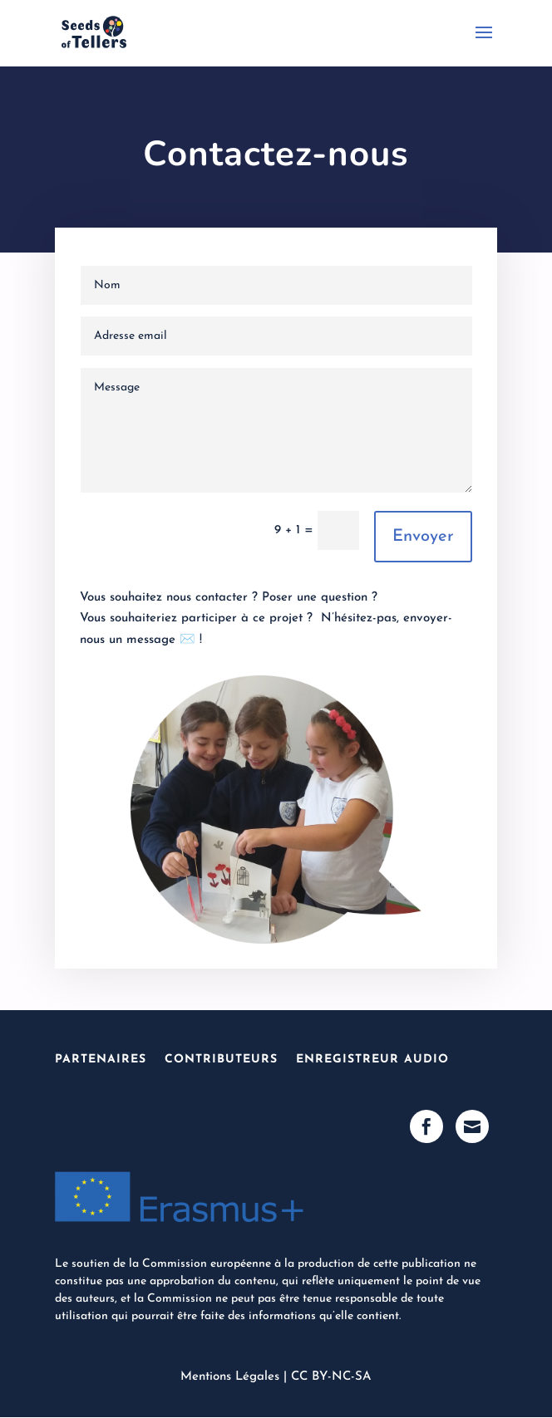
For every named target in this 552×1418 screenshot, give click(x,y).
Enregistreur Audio (372, 1059)
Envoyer (423, 536)
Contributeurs (221, 1059)
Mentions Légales (229, 1377)
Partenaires (100, 1059)
